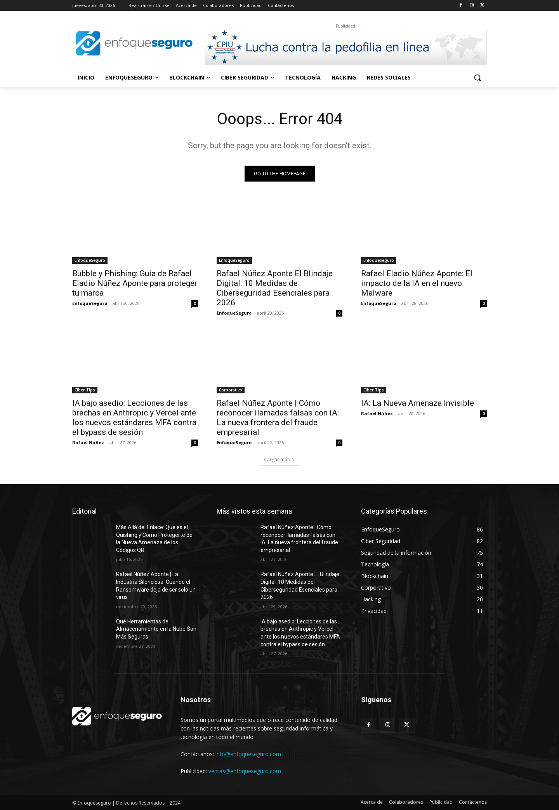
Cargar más (279, 459)
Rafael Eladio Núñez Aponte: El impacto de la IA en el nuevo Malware (416, 283)
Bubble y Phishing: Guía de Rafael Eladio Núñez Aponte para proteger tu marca (134, 283)
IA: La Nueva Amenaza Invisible (417, 403)
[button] (477, 77)
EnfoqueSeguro (90, 260)
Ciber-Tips (85, 390)
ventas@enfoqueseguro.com (244, 771)
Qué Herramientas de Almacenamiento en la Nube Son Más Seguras (156, 629)
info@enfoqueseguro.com (248, 754)
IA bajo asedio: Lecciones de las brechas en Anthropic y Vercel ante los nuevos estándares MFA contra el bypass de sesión (134, 417)
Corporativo (230, 390)
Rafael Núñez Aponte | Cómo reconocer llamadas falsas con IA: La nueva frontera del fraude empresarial (278, 417)
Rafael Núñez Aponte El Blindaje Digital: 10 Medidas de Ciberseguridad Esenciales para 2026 (275, 288)
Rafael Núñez (88, 442)
